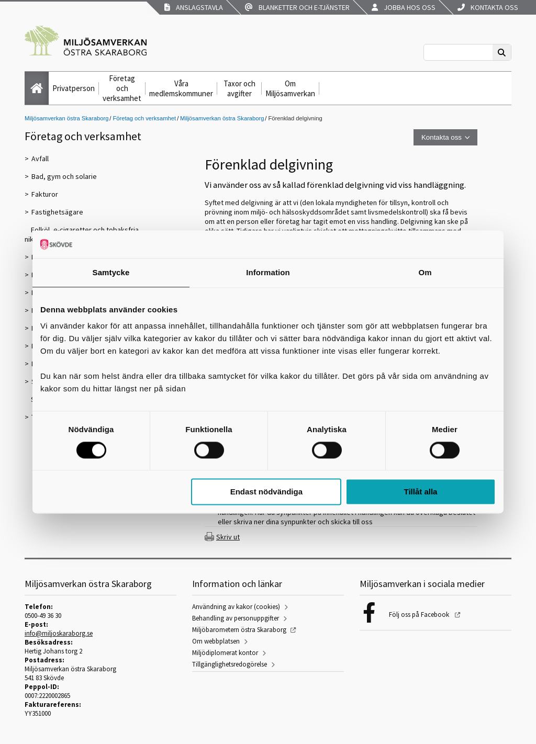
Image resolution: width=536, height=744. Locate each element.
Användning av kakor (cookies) (236, 606)
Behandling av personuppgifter (235, 618)
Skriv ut (228, 537)
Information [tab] (268, 272)
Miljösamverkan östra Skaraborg (66, 118)
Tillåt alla (420, 492)
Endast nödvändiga (266, 492)
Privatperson (73, 88)
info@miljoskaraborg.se (59, 633)
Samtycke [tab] (111, 272)
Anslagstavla (193, 7)
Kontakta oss (487, 7)
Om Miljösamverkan (290, 88)
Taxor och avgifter (239, 88)
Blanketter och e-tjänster (297, 7)
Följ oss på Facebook (420, 614)
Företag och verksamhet (122, 88)
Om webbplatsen (216, 641)
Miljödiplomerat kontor (225, 652)
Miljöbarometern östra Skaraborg (239, 629)
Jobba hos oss (404, 7)
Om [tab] (424, 272)
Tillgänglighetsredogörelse (229, 664)
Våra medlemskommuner (181, 88)
